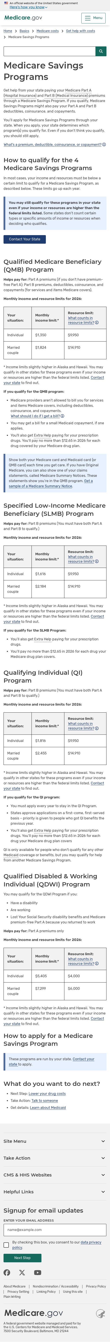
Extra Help (42, 435)
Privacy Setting (18, 1292)
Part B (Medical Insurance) (66, 95)
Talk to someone (45, 1101)
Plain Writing (12, 1296)
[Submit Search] (100, 51)
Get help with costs (80, 31)
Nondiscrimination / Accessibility (56, 1286)
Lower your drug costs (47, 1094)
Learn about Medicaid (48, 1108)
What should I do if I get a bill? (37, 416)
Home (8, 31)
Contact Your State (24, 239)
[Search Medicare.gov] (49, 51)
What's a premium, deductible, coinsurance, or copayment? (55, 145)
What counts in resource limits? (83, 320)
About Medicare (15, 1286)
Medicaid (11, 855)
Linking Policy (46, 1291)
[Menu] (93, 18)
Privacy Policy (96, 1286)
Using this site (73, 1291)
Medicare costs (48, 31)
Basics (24, 31)
